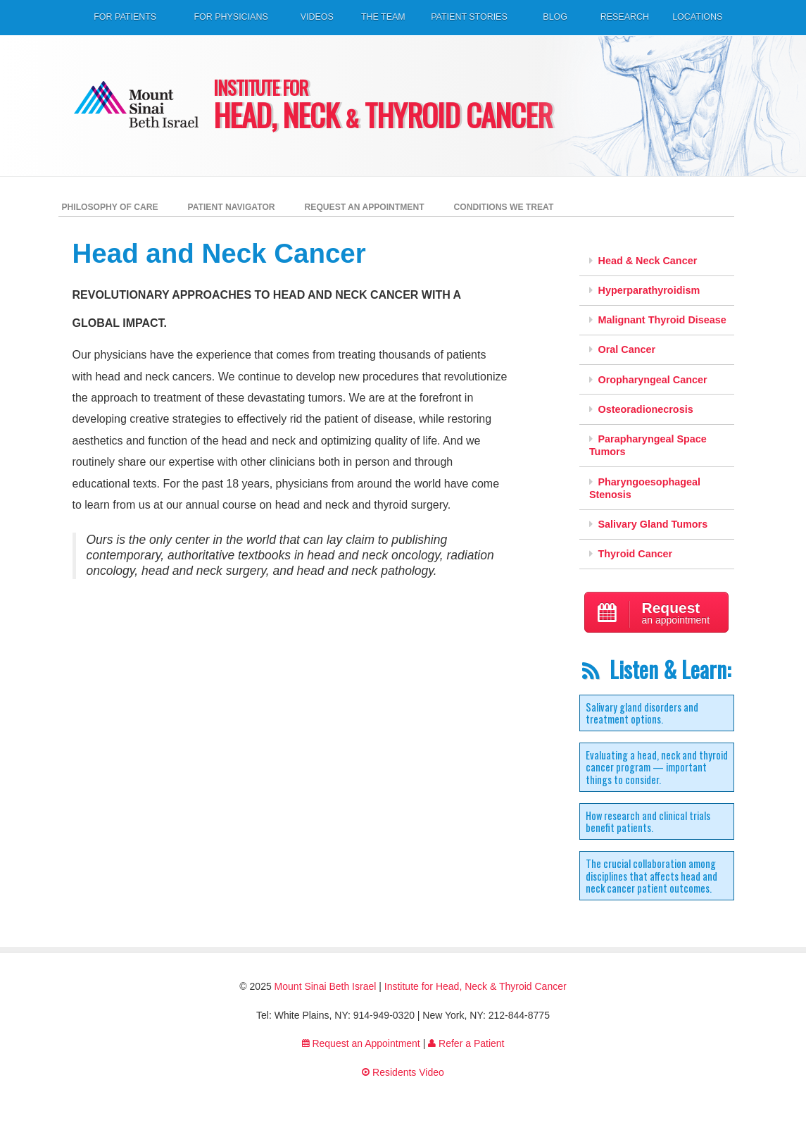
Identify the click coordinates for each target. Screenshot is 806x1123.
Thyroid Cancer (630, 553)
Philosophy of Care (110, 207)
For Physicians (230, 17)
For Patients (125, 17)
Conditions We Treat (504, 207)
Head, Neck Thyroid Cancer (403, 107)
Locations (697, 17)
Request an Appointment (364, 207)
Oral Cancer (622, 349)
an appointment (657, 614)
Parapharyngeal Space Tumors (648, 445)
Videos (317, 17)
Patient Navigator (231, 207)
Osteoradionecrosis (641, 409)
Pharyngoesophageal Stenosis (644, 488)
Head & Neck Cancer (643, 260)
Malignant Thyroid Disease (657, 319)
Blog (555, 17)
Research (624, 17)
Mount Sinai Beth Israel (326, 986)
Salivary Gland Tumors (648, 524)
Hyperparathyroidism (644, 290)
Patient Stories (469, 17)
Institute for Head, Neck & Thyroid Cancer (475, 986)
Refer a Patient (466, 1043)
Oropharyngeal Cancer (648, 379)
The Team (383, 17)
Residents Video (403, 1072)
